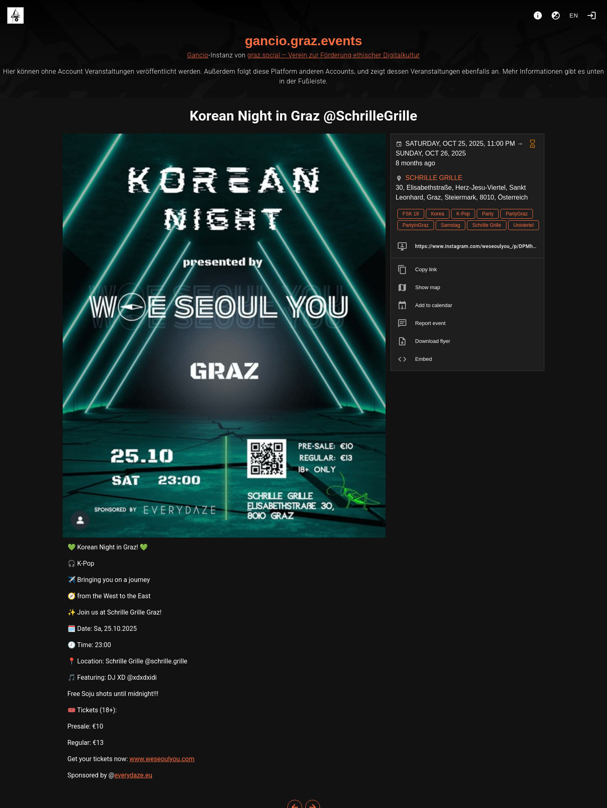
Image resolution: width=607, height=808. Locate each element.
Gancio (197, 55)
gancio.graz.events (303, 40)
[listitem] (467, 246)
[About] (538, 15)
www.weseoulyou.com (162, 759)
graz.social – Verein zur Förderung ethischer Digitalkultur (334, 55)
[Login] (591, 15)
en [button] (574, 15)
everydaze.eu (133, 775)
